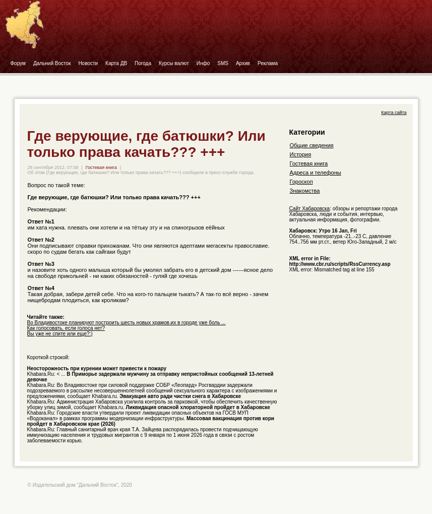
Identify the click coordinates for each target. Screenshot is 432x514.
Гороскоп (301, 182)
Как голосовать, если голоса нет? (66, 328)
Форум (18, 63)
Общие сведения (312, 145)
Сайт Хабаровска (309, 208)
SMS (222, 63)
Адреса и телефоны (315, 172)
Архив (243, 63)
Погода (143, 63)
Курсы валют (174, 63)
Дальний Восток (52, 63)
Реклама (268, 63)
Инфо (203, 63)
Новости (88, 63)
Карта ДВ (116, 63)
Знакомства (305, 191)
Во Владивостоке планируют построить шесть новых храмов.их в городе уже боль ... (126, 322)
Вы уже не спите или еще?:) (60, 333)
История (301, 154)
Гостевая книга (101, 167)
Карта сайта (393, 112)
